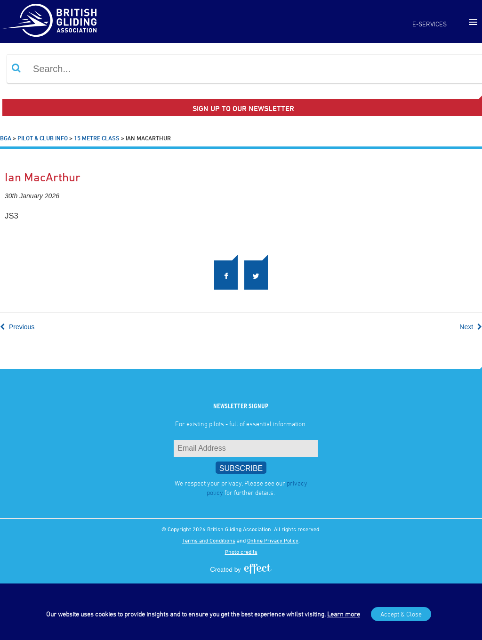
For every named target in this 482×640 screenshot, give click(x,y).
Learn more (343, 614)
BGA (5, 138)
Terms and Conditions (208, 540)
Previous (17, 327)
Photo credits (241, 551)
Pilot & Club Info (42, 138)
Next (470, 327)
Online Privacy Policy (272, 540)
